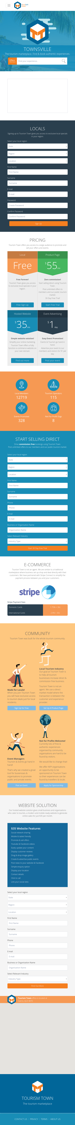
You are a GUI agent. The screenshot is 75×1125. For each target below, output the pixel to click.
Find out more (22, 360)
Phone (10, 502)
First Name (12, 167)
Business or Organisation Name (20, 525)
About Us (55, 1119)
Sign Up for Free (22, 708)
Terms (44, 1119)
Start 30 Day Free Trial (37, 548)
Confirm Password (15, 211)
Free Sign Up (22, 304)
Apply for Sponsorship (53, 785)
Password (11, 200)
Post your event (52, 360)
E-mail (10, 189)
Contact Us (21, 1119)
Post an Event (22, 785)
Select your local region (17, 141)
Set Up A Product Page (53, 708)
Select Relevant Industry (17, 536)
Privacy (34, 1119)
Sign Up (38, 223)
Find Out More (37, 986)
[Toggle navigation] (9, 5)
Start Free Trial (53, 304)
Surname (11, 178)
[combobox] (37, 146)
